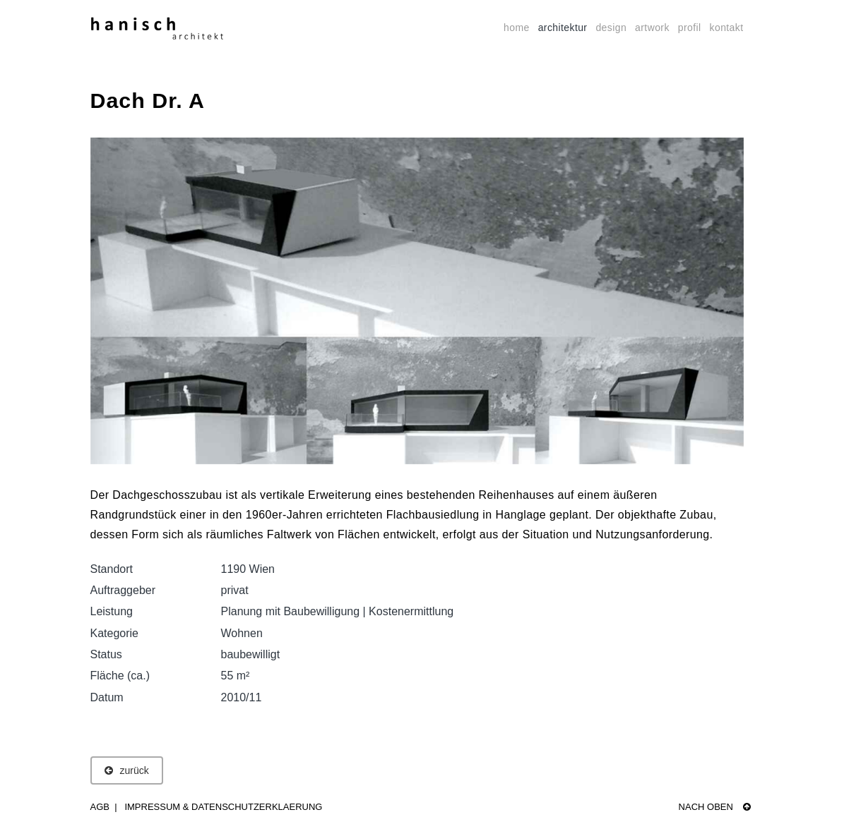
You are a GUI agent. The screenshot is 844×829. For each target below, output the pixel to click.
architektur (563, 27)
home (517, 27)
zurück (127, 770)
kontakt (727, 27)
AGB (99, 806)
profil (689, 27)
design (610, 27)
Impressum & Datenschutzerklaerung (223, 806)
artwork (652, 27)
